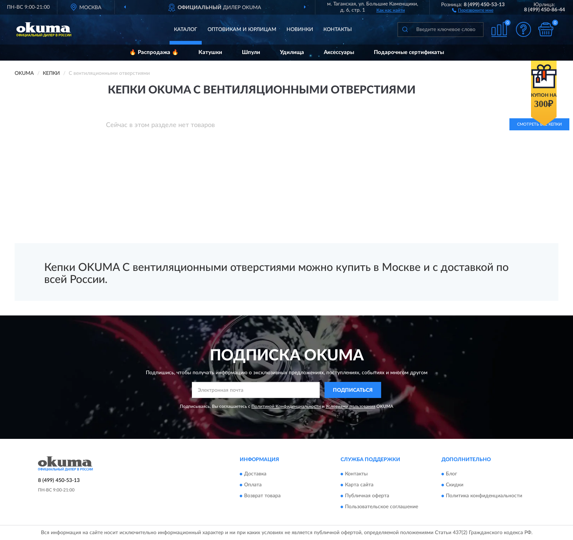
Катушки (210, 52)
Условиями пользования (350, 406)
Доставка (255, 473)
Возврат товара (262, 495)
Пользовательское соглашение (381, 506)
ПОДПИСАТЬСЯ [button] (353, 390)
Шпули (251, 52)
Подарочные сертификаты (409, 52)
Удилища (292, 52)
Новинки (299, 29)
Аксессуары (339, 52)
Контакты (337, 29)
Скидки (454, 484)
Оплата (253, 484)
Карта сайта (359, 484)
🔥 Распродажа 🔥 (154, 52)
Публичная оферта (367, 495)
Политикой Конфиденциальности (286, 406)
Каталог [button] (185, 29)
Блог (451, 473)
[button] (472, 10)
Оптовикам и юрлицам (242, 29)
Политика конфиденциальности (484, 495)
